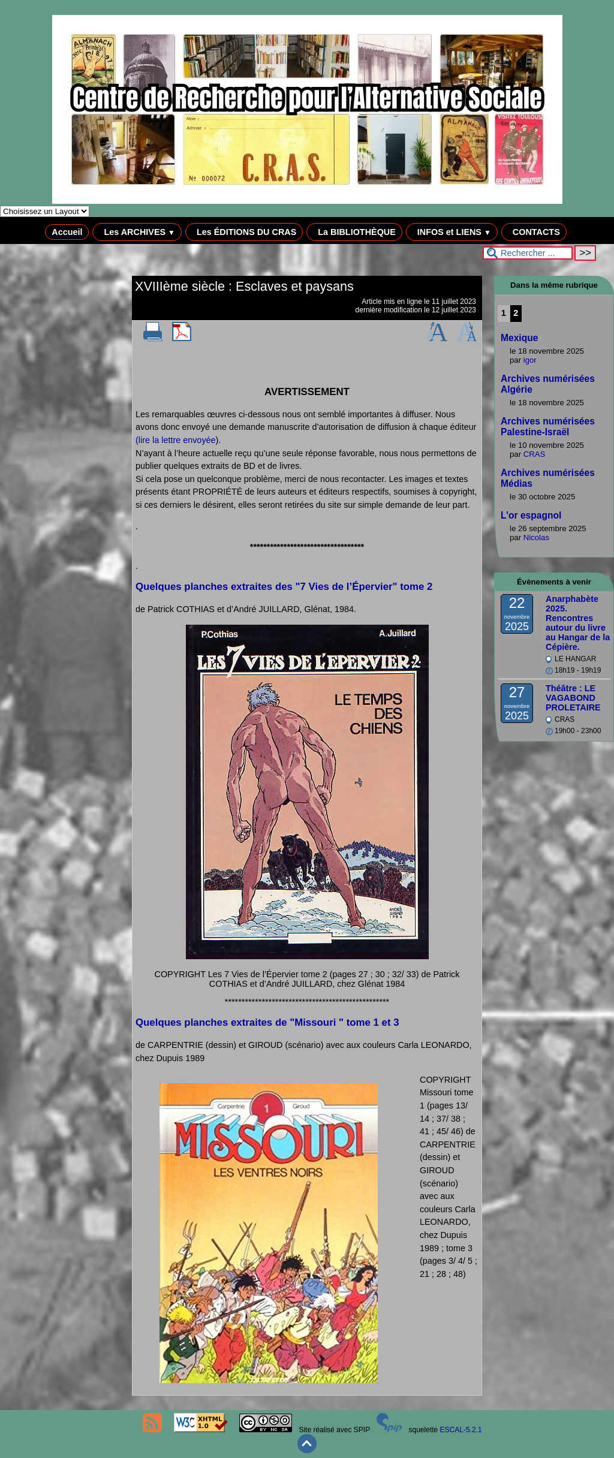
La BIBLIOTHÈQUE (354, 232)
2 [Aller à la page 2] (515, 313)
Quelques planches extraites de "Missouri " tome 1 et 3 (267, 1022)
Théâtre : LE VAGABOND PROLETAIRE (573, 697)
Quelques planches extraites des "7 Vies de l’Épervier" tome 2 (284, 586)
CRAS (534, 454)
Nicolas (536, 537)
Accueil (67, 232)
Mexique (519, 338)
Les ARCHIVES (137, 232)
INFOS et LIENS (452, 232)
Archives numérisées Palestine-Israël (548, 426)
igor (530, 360)
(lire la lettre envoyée (176, 440)
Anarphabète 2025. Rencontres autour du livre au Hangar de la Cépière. (578, 623)
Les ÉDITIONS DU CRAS (244, 232)
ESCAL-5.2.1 (461, 1430)
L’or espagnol (531, 515)
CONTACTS (534, 232)
